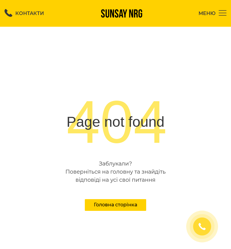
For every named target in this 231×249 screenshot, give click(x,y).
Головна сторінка (115, 205)
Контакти (24, 13)
